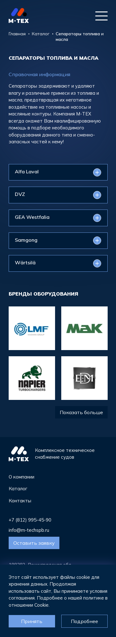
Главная (17, 34)
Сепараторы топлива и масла (80, 36)
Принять (31, 621)
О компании (21, 477)
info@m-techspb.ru (29, 530)
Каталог (40, 34)
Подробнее (84, 621)
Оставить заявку (34, 543)
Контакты (20, 501)
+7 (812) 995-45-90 (30, 520)
